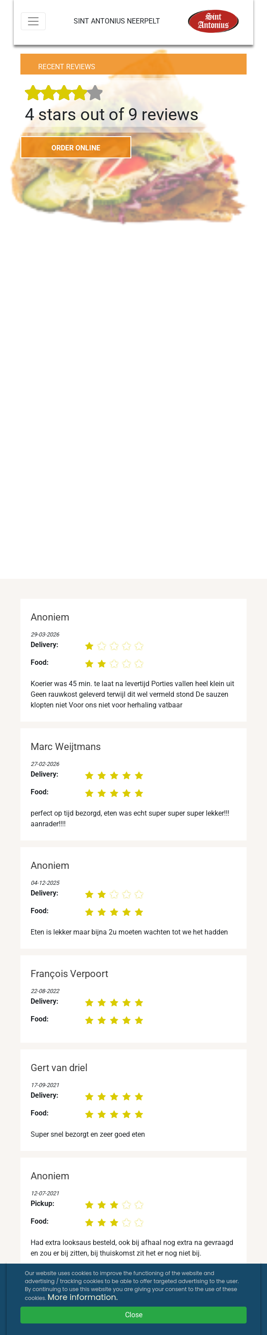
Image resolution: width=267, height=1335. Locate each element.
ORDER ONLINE (75, 148)
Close (133, 1315)
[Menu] (33, 21)
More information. (82, 1297)
